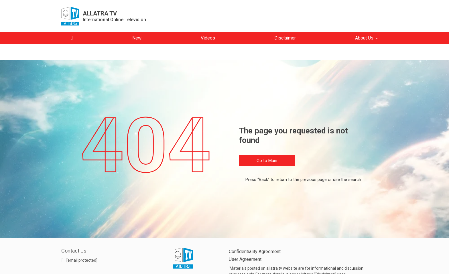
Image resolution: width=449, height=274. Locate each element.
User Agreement (245, 259)
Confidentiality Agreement (255, 251)
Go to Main (267, 160)
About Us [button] (364, 38)
